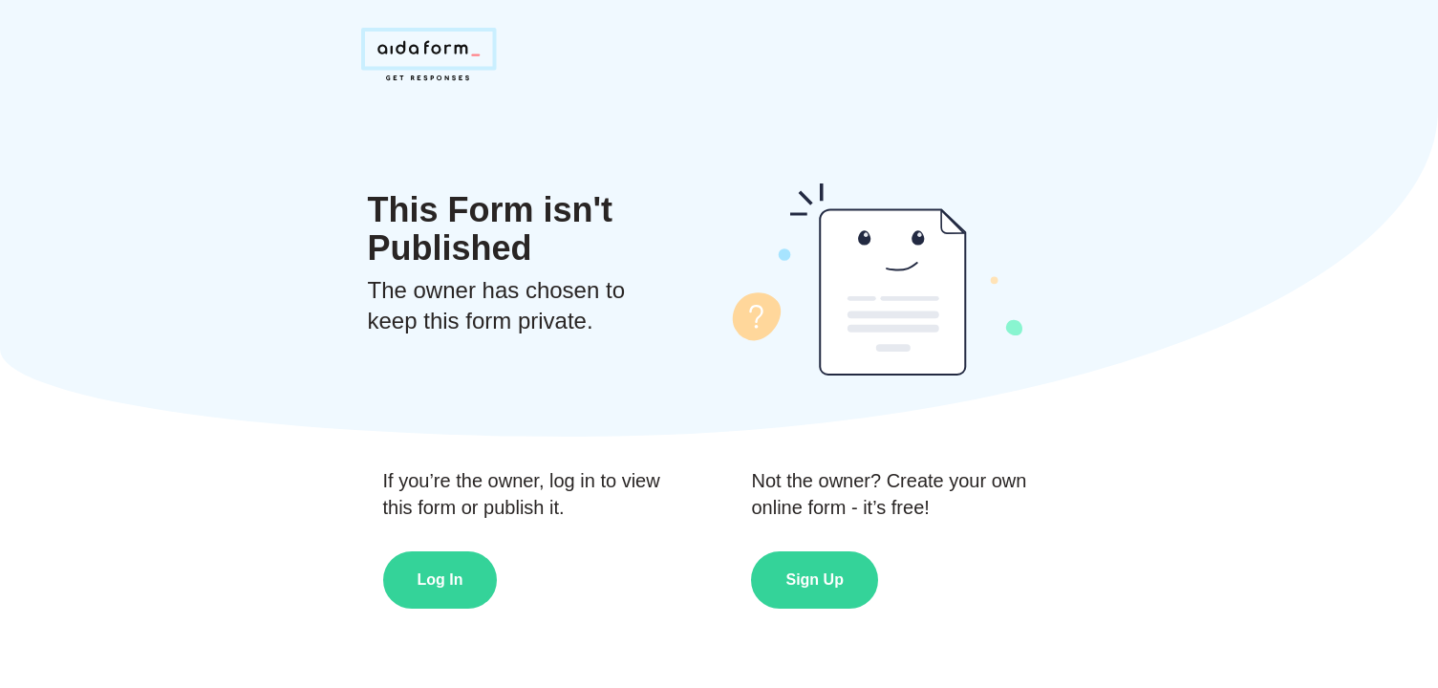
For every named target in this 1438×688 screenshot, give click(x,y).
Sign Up (814, 579)
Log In (440, 579)
